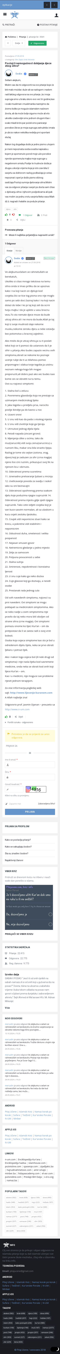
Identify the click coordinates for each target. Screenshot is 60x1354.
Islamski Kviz (25, 1111)
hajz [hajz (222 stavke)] (36, 1202)
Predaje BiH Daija (33, 1176)
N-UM (8, 1118)
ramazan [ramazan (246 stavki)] (25, 1221)
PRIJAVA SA (11, 745)
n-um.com (10, 1159)
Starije (9, 250)
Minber (17, 1118)
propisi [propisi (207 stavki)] (11, 1221)
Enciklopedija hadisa (15, 1162)
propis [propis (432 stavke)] (36, 1216)
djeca (8, 209)
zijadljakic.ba (46, 1166)
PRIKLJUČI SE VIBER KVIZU (19, 933)
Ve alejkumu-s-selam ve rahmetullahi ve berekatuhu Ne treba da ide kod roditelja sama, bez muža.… (27, 1088)
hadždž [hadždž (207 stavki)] (23, 1202)
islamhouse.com (36, 1162)
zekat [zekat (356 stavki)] (40, 1226)
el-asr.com (47, 1173)
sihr (15, 209)
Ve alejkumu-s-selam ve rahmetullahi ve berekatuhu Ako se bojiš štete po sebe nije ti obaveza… (29, 1073)
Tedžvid (26, 1115)
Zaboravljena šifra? (46, 803)
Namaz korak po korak (44, 1282)
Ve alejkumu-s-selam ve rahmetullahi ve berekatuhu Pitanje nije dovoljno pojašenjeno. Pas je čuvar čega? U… (27, 1057)
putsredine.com (13, 1176)
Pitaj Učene (11, 1111)
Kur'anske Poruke (42, 1115)
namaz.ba (12, 1180)
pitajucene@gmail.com (17, 1271)
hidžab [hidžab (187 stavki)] (48, 1202)
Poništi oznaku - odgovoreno (19, 722)
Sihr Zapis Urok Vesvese (25, 59)
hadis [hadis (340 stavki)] (10, 1202)
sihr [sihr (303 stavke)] (38, 1221)
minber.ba (10, 1173)
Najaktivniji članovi (14, 860)
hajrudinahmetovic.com (19, 1169)
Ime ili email (11, 759)
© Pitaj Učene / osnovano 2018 (30, 1350)
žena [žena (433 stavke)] (21, 1231)
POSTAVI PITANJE (47, 24)
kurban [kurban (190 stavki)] (11, 1212)
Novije (18, 250)
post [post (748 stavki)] (24, 1216)
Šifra (8, 772)
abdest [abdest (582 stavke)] (11, 1197)
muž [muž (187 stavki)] (38, 1212)
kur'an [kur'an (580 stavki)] (42, 1207)
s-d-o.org (48, 1176)
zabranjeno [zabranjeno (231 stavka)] (26, 1226)
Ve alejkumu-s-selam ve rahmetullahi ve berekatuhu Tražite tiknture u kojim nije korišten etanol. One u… (30, 1042)
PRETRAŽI (8, 24)
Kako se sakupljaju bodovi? (18, 846)
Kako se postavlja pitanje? (18, 840)
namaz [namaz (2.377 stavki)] (11, 1216)
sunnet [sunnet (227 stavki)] (11, 1226)
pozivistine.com (13, 1166)
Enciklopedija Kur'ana (29, 1159)
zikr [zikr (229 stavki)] (9, 1231)
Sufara (16, 1115)
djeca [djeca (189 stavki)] (35, 1197)
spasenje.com (31, 1166)
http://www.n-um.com (17, 709)
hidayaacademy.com (29, 1173)
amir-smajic (40, 1169)
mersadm (9, 1024)
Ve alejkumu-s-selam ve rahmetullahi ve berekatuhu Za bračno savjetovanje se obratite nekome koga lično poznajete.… (29, 1027)
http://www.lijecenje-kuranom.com (31, 692)
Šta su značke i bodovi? (16, 853)
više (7, 1008)
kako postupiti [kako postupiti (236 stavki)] (26, 1207)
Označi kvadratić (13, 784)
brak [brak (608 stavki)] (23, 1197)
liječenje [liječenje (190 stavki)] (25, 1212)
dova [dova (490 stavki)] (47, 1197)
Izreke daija (12, 974)
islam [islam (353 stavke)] (10, 1207)
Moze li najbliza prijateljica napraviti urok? (29, 234)
